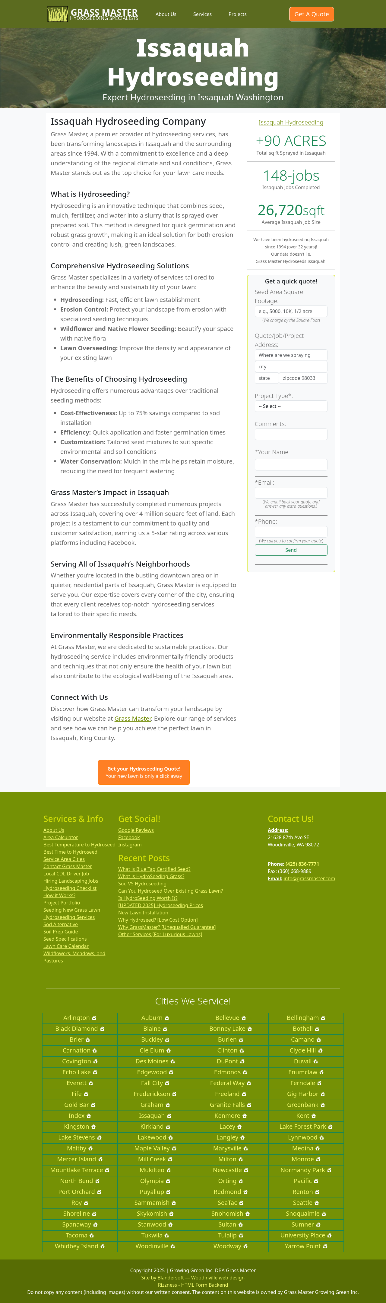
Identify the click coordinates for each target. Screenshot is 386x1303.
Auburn (155, 1018)
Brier (80, 1039)
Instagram (130, 844)
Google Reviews (136, 830)
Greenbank (306, 1105)
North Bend (80, 1181)
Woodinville (155, 1246)
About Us (166, 14)
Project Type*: (274, 396)
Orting (230, 1181)
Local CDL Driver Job (66, 873)
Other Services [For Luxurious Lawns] (160, 934)
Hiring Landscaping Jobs (70, 881)
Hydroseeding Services (69, 917)
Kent (306, 1115)
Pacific (306, 1181)
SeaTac (231, 1202)
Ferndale (306, 1083)
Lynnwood (306, 1137)
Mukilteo (155, 1170)
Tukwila (155, 1235)
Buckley (155, 1039)
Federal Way (230, 1083)
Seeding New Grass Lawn (71, 910)
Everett (80, 1083)
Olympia (155, 1181)
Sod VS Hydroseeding (142, 883)
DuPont (231, 1061)
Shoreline (80, 1213)
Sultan (230, 1224)
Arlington (79, 1018)
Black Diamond (79, 1028)
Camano (306, 1039)
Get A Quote (311, 14)
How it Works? (59, 895)
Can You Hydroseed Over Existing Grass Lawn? (170, 891)
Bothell (306, 1028)
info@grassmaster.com (309, 878)
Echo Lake (79, 1072)
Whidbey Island (80, 1246)
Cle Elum (155, 1050)
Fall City (155, 1083)
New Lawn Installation (143, 912)
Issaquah (155, 1115)
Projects (238, 14)
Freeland (230, 1094)
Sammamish (155, 1202)
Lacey (231, 1126)
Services (202, 14)
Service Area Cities (64, 859)
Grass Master (133, 718)
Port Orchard (80, 1192)
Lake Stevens (79, 1137)
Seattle (306, 1202)
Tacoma (80, 1235)
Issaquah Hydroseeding (291, 122)
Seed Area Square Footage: (279, 296)
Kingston (80, 1126)
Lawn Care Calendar (66, 946)
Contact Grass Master (67, 866)
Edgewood (155, 1072)
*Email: (264, 482)
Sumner (306, 1224)
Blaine (155, 1028)
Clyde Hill (306, 1050)
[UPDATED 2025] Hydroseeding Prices (160, 905)
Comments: (270, 424)
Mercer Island (80, 1159)
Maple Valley (155, 1148)
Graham (155, 1105)
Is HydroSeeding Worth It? (148, 898)
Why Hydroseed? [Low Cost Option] (158, 920)
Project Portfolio (61, 902)
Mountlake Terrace (80, 1170)
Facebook (129, 837)
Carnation (80, 1050)
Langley (231, 1137)
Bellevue (230, 1018)
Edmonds (230, 1072)
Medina (306, 1148)
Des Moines (155, 1061)
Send (291, 550)
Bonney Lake (230, 1028)
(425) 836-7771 (302, 864)
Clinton (230, 1050)
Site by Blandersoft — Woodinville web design (193, 1277)
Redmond (231, 1192)
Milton (230, 1159)
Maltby (80, 1148)
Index (80, 1115)
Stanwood (155, 1224)
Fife (79, 1094)
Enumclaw (306, 1072)
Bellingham (306, 1018)
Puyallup (155, 1192)
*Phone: (266, 521)
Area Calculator (60, 837)
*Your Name (272, 452)
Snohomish (230, 1213)
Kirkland (155, 1126)
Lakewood (155, 1137)
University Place (306, 1235)
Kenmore (230, 1115)
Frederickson (155, 1094)
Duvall (306, 1061)
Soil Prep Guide (60, 931)
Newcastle (230, 1170)
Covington (80, 1061)
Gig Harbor (306, 1094)
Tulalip (230, 1235)
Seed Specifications (65, 939)
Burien (230, 1039)
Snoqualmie (306, 1213)
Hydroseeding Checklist (69, 888)
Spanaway (79, 1224)
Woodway (231, 1246)
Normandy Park (306, 1170)
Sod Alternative (60, 924)
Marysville (230, 1148)
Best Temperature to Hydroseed (79, 844)
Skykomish (155, 1213)
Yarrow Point (306, 1246)
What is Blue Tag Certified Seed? (154, 869)
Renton (306, 1192)
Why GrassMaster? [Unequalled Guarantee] (167, 927)
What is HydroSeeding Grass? (151, 876)
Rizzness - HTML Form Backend (193, 1285)
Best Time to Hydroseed (70, 852)
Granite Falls (231, 1105)
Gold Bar (80, 1105)
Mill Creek (155, 1159)
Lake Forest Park (306, 1126)
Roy (79, 1202)
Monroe (306, 1159)
